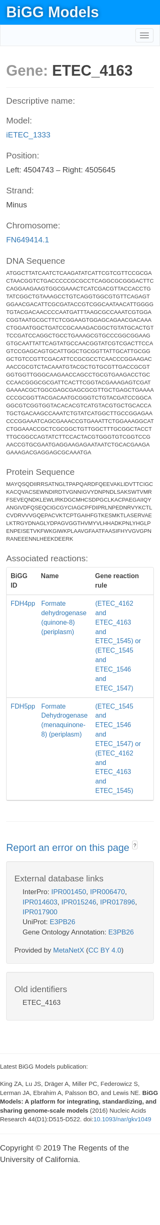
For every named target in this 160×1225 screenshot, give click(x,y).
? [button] (134, 845)
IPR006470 (107, 892)
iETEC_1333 (28, 134)
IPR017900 (40, 912)
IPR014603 (40, 902)
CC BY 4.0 (104, 950)
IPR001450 (68, 892)
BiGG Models (52, 12)
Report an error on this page (69, 847)
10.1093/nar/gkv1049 (122, 1119)
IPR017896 (117, 902)
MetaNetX (69, 950)
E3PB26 (62, 922)
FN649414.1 (27, 239)
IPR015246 (79, 902)
